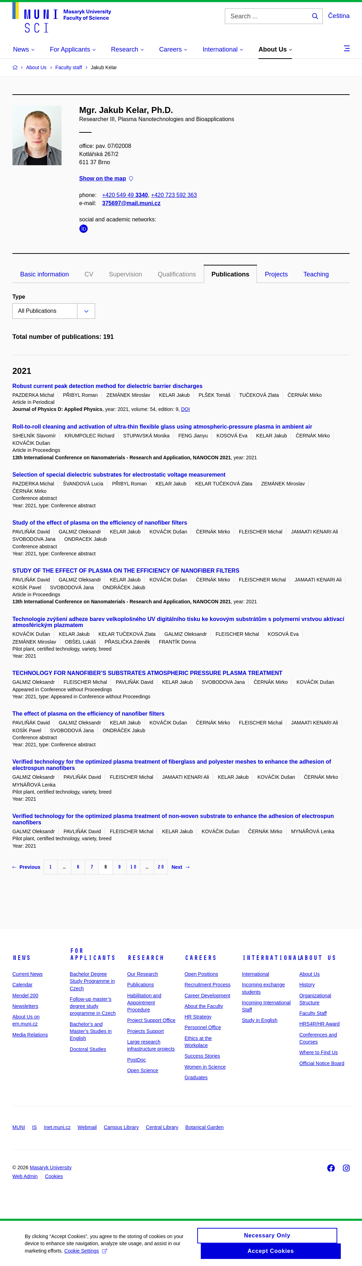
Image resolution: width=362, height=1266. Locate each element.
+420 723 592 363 (174, 195)
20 (160, 867)
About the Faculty (204, 1006)
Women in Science (205, 1067)
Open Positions (201, 974)
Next (180, 867)
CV (88, 274)
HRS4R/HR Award (319, 1024)
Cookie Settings (85, 1254)
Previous (26, 867)
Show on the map (106, 179)
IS (34, 1127)
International (272, 958)
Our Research (142, 974)
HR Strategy (198, 1017)
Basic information (44, 274)
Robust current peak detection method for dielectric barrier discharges (107, 386)
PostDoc (136, 1060)
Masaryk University (50, 1167)
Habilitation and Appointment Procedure (144, 1003)
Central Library (162, 1127)
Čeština (339, 15)
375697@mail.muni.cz (131, 203)
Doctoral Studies (88, 1049)
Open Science (142, 1070)
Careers (201, 958)
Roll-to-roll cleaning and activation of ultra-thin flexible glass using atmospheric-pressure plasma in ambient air (162, 427)
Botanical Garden (204, 1127)
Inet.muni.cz (57, 1127)
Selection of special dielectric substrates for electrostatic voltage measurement (119, 475)
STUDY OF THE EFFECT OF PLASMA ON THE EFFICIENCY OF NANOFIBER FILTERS (125, 571)
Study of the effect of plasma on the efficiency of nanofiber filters (99, 523)
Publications (230, 274)
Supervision (125, 274)
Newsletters (25, 1006)
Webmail (87, 1127)
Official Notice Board (321, 1063)
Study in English (259, 1020)
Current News (27, 974)
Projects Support (145, 1031)
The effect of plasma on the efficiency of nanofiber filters (88, 714)
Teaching (316, 274)
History (307, 984)
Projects (276, 274)
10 (133, 867)
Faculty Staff (313, 1013)
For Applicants (93, 954)
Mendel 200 (25, 995)
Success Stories (202, 1056)
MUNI (18, 1127)
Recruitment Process (207, 984)
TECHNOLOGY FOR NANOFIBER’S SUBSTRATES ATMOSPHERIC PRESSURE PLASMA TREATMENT (147, 673)
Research (145, 958)
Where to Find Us (318, 1052)
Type (18, 297)
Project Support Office (151, 1020)
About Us (317, 958)
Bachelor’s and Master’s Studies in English (91, 1031)
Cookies (54, 1176)
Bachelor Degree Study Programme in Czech (92, 981)
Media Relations (30, 1035)
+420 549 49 (125, 195)
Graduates (196, 1077)
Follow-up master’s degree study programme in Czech (93, 1006)
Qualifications (177, 274)
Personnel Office (203, 1027)
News (21, 958)
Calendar (22, 984)
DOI (185, 409)
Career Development (207, 995)
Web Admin (24, 1176)
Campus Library (121, 1127)
